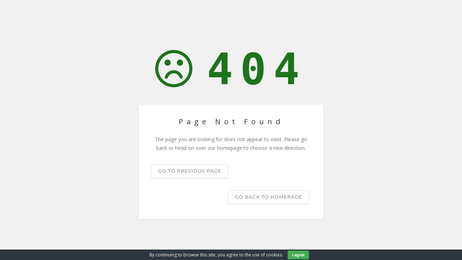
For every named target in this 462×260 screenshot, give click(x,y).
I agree (298, 254)
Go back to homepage (268, 197)
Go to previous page (189, 171)
